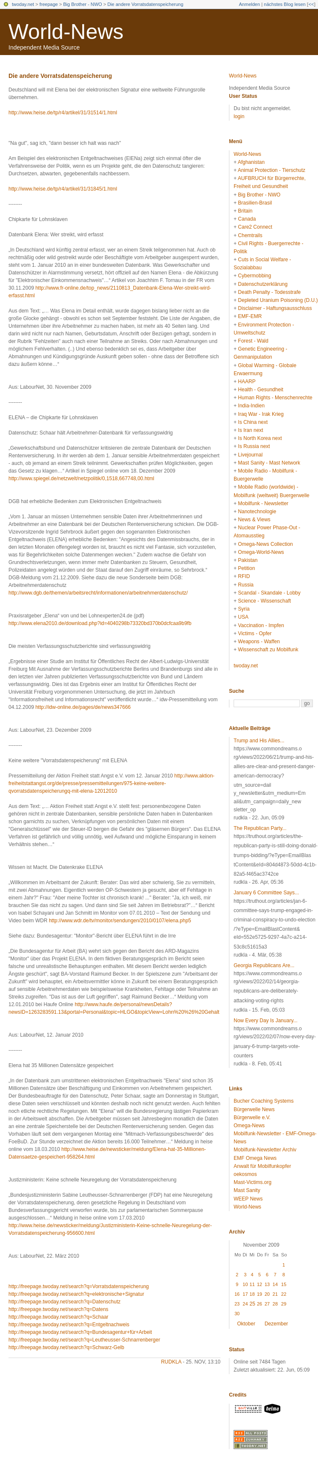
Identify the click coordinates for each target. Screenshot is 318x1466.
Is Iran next (250, 430)
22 (283, 1294)
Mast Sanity (247, 1190)
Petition (246, 568)
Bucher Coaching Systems (263, 1101)
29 (283, 1303)
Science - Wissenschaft (264, 601)
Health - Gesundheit (260, 390)
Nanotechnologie (257, 511)
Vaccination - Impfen (261, 625)
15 (283, 1284)
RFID (244, 576)
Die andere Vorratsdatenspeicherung (145, 4)
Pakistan (247, 560)
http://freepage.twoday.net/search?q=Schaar (58, 1317)
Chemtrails (250, 235)
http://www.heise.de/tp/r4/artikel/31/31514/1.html (62, 113)
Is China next (253, 422)
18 (252, 1294)
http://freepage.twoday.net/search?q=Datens (58, 1309)
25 (252, 1304)
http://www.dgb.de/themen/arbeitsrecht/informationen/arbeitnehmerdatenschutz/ (98, 593)
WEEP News (248, 1199)
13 (267, 1284)
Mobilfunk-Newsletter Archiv (265, 1150)
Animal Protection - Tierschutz (271, 170)
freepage (48, 4)
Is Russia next (254, 446)
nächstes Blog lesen (284, 4)
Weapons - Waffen (259, 641)
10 (245, 1284)
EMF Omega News (255, 1158)
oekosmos (245, 1174)
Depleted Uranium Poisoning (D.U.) (278, 300)
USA (243, 617)
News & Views (254, 520)
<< (311, 4)
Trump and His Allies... (259, 741)
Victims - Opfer (254, 633)
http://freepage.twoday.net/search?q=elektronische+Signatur (76, 1294)
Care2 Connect (255, 227)
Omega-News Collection (265, 544)
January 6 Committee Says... (266, 893)
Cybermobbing (254, 276)
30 (237, 1313)
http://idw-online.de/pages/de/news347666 (83, 707)
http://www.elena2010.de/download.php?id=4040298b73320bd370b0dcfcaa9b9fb (99, 623)
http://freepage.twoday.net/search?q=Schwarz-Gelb (66, 1347)
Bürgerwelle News (254, 1109)
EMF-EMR (250, 316)
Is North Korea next (260, 438)
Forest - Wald (253, 341)
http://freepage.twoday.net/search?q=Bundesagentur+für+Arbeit (80, 1332)
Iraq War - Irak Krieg (261, 414)
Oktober (246, 1324)
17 (245, 1294)
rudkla (171, 1362)
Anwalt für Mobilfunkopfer (262, 1166)
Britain (245, 211)
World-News (65, 32)
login (239, 116)
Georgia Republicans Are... (264, 965)
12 (259, 1284)
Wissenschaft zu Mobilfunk (268, 650)
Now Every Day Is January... (266, 1020)
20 (267, 1294)
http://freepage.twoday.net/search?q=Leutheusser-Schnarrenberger (84, 1340)
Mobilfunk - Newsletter (263, 503)
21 (275, 1294)
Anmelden (249, 4)
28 (275, 1303)
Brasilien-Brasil (255, 203)
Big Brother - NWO (82, 4)
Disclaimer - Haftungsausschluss (275, 308)
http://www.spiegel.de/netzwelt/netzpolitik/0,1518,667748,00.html (81, 478)
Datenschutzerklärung (262, 284)
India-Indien (251, 406)
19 (259, 1294)
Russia (246, 585)
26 (259, 1303)
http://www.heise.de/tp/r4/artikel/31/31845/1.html (62, 189)
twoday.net (23, 4)
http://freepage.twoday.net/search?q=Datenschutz (64, 1302)
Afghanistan (251, 162)
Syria (243, 609)
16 (237, 1294)
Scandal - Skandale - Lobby (269, 593)
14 (275, 1284)
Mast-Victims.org (252, 1182)
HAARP (246, 381)
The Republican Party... (260, 828)
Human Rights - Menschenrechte (275, 398)
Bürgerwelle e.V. (252, 1117)
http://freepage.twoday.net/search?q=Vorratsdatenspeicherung (78, 1286)
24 (245, 1303)
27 (267, 1303)
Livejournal (250, 455)
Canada (247, 219)
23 (237, 1303)
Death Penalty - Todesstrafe (269, 292)
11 (252, 1284)
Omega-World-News (261, 552)
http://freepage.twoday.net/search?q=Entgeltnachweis (68, 1325)
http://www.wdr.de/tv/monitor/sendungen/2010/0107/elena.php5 (120, 921)
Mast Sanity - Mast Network (269, 463)
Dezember (276, 1324)
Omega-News (249, 1126)
